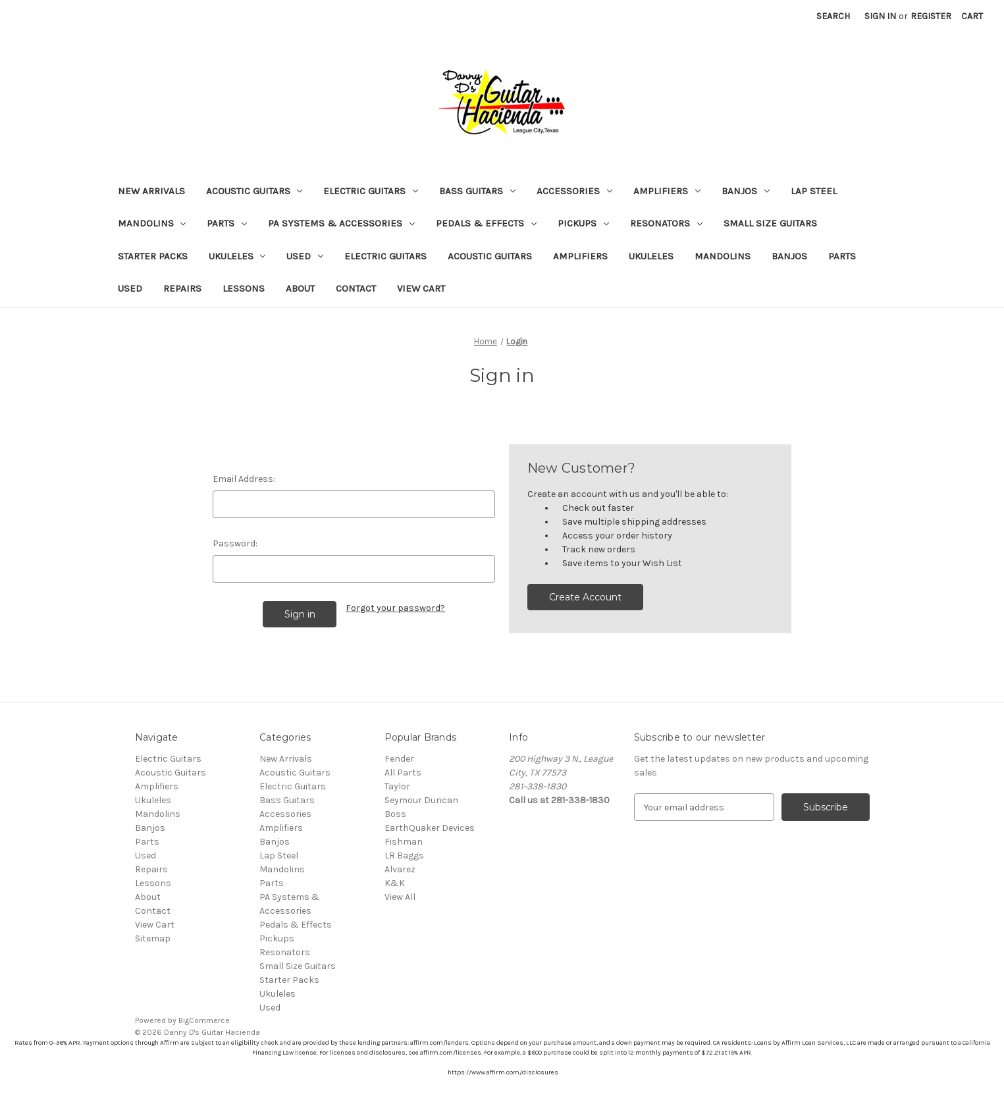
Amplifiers (666, 191)
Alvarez (399, 869)
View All (399, 897)
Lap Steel (814, 191)
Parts (227, 223)
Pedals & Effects (486, 223)
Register (931, 16)
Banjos (746, 191)
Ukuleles (237, 256)
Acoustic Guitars (254, 191)
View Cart (421, 288)
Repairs (182, 288)
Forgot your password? (395, 608)
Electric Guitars (370, 191)
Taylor (397, 786)
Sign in (880, 16)
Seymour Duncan (421, 800)
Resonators (666, 223)
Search (833, 16)
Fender (399, 758)
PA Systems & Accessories (341, 223)
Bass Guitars (477, 191)
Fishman (403, 841)
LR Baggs (404, 855)
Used (304, 256)
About (300, 288)
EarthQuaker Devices (429, 827)
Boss (395, 814)
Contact (356, 288)
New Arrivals (151, 191)
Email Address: (244, 479)
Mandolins (152, 223)
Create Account (585, 597)
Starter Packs (153, 256)
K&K (394, 883)
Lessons (244, 288)
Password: (235, 543)
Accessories (574, 191)
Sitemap (153, 938)
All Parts (402, 772)
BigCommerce (204, 1020)
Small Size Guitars (770, 223)
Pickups (583, 223)
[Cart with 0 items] (972, 16)
